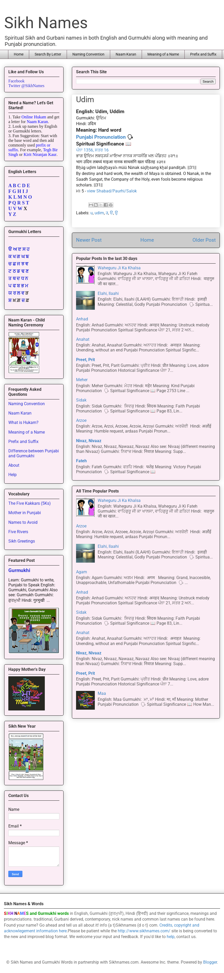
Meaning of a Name (163, 54)
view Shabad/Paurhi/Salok (112, 190)
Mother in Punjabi (24, 512)
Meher (82, 379)
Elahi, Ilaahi (108, 293)
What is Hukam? (23, 422)
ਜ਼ (23, 300)
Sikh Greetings (21, 541)
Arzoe (81, 420)
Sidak (81, 400)
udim (99, 212)
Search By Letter (48, 54)
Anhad (82, 319)
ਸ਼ (9, 300)
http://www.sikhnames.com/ (144, 930)
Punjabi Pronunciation (101, 137)
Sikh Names (46, 23)
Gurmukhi (19, 570)
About (13, 465)
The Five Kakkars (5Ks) (29, 503)
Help (12, 474)
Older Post (204, 240)
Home (18, 54)
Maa (102, 693)
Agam (81, 571)
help (171, 936)
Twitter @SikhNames (26, 85)
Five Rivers (18, 531)
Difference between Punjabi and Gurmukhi (33, 453)
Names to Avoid (23, 522)
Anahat (82, 339)
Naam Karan (126, 54)
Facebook (16, 81)
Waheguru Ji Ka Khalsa (119, 267)
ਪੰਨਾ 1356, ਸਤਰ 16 (92, 150)
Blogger (210, 962)
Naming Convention (88, 54)
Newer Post (89, 240)
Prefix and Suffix (203, 54)
